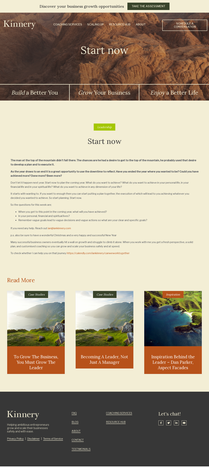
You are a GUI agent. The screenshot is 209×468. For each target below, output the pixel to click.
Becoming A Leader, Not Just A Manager (104, 361)
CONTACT (78, 441)
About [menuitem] (141, 24)
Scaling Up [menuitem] (95, 24)
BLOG (75, 423)
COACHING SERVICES (120, 414)
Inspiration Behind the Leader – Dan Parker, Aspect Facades (173, 364)
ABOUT (76, 432)
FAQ (74, 414)
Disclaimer (33, 440)
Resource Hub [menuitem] (120, 24)
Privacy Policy (15, 440)
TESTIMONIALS (81, 450)
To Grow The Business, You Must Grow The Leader (36, 364)
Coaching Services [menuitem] (67, 24)
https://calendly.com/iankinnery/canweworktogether (98, 255)
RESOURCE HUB (116, 423)
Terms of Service (53, 440)
